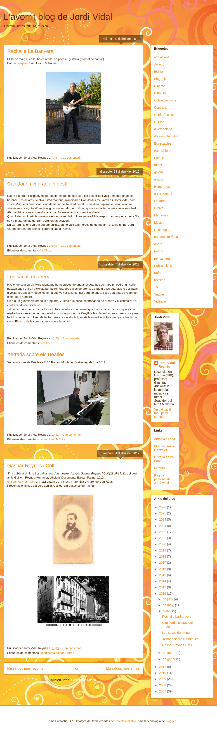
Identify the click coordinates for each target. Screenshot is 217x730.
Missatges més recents (25, 668)
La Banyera (20, 63)
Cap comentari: (71, 157)
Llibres (69, 653)
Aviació (159, 64)
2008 (163, 685)
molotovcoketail (126, 721)
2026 (163, 507)
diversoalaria (163, 129)
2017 (163, 562)
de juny (168, 599)
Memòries (161, 215)
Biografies (161, 79)
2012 (163, 593)
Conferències (163, 115)
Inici (74, 668)
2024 (163, 519)
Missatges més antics (123, 668)
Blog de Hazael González (165, 448)
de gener (169, 659)
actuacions (47, 439)
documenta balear (52, 653)
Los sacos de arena (29, 276)
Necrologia (161, 230)
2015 (163, 575)
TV (156, 287)
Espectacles (162, 143)
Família (159, 158)
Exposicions (162, 151)
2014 (163, 581)
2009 (163, 679)
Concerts (160, 107)
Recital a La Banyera (30, 51)
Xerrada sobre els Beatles (35, 354)
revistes (159, 280)
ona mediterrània (166, 237)
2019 (163, 550)
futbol (158, 165)
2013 (163, 587)
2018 (163, 556)
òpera (158, 244)
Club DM (160, 93)
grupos (159, 179)
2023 (163, 526)
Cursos (159, 122)
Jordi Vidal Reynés (167, 364)
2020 (163, 544)
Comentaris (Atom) (83, 680)
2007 (163, 691)
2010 (163, 673)
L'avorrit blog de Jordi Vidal (58, 17)
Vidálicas (46, 250)
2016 (163, 569)
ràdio (157, 273)
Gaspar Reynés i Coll (30, 465)
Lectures (160, 201)
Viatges (159, 294)
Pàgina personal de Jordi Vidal (162, 479)
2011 (163, 667)
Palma (158, 251)
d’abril (167, 611)
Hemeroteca (162, 186)
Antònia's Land (164, 439)
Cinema (159, 86)
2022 (163, 532)
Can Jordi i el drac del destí (37, 184)
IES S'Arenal (163, 194)
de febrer (169, 653)
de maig (169, 605)
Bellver (159, 71)
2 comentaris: (71, 338)
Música (60, 439)
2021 (163, 538)
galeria (159, 172)
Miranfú (159, 468)
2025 (163, 513)
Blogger (171, 721)
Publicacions (163, 266)
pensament (162, 258)
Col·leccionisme (165, 100)
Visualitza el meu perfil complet (162, 413)
